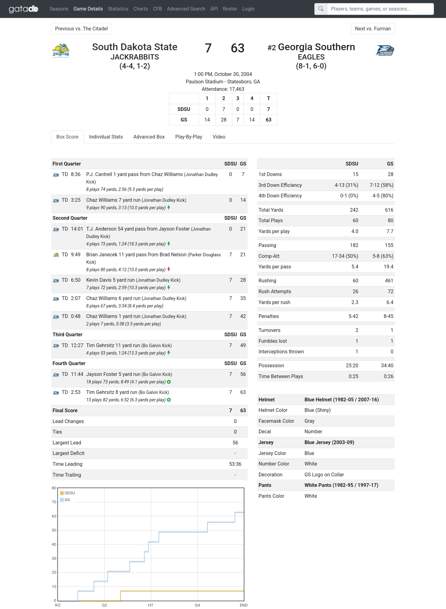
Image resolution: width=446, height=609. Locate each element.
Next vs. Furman (373, 29)
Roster (230, 9)
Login (248, 9)
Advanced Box (149, 137)
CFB (157, 9)
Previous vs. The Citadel (81, 29)
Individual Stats (106, 137)
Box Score (67, 137)
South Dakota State (134, 47)
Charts (140, 9)
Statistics (118, 9)
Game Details (89, 8)
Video (219, 137)
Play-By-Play (188, 137)
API (214, 9)
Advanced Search (186, 9)
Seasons (59, 9)
